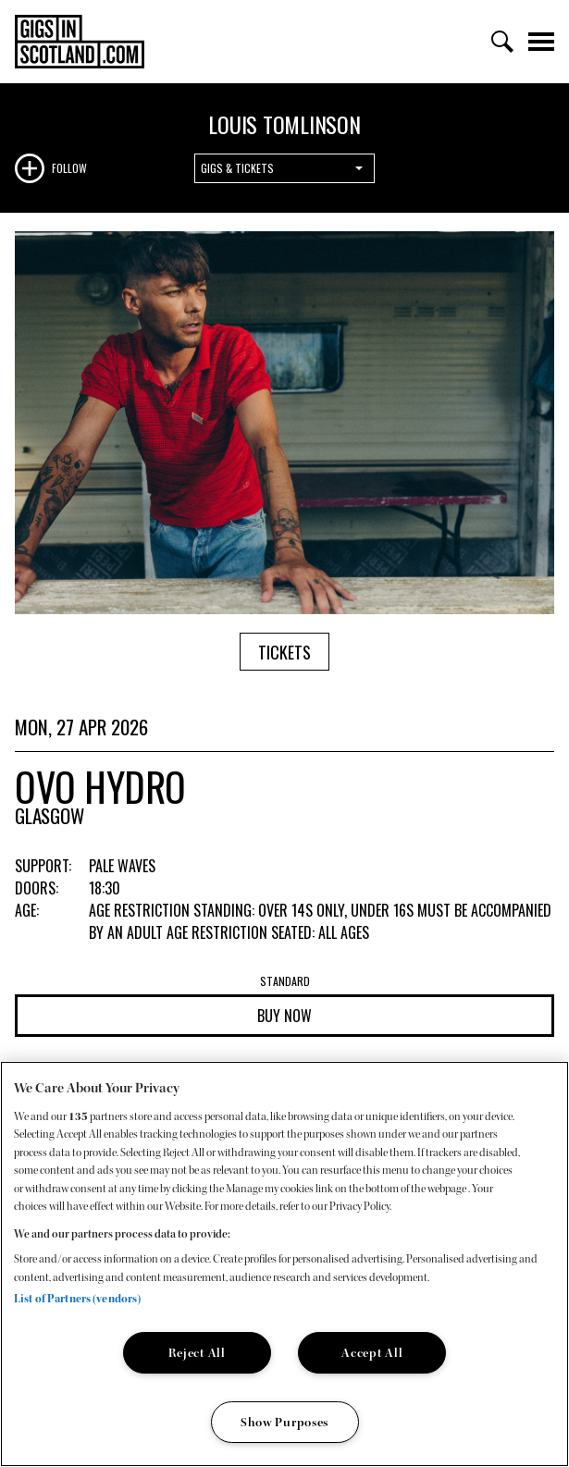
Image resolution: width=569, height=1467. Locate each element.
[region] (284, 1264)
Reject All (197, 1353)
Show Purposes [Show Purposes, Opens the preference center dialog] (284, 1422)
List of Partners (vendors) (77, 1298)
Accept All (371, 1353)
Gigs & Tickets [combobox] (237, 168)
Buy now (284, 1016)
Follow (69, 168)
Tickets (284, 652)
